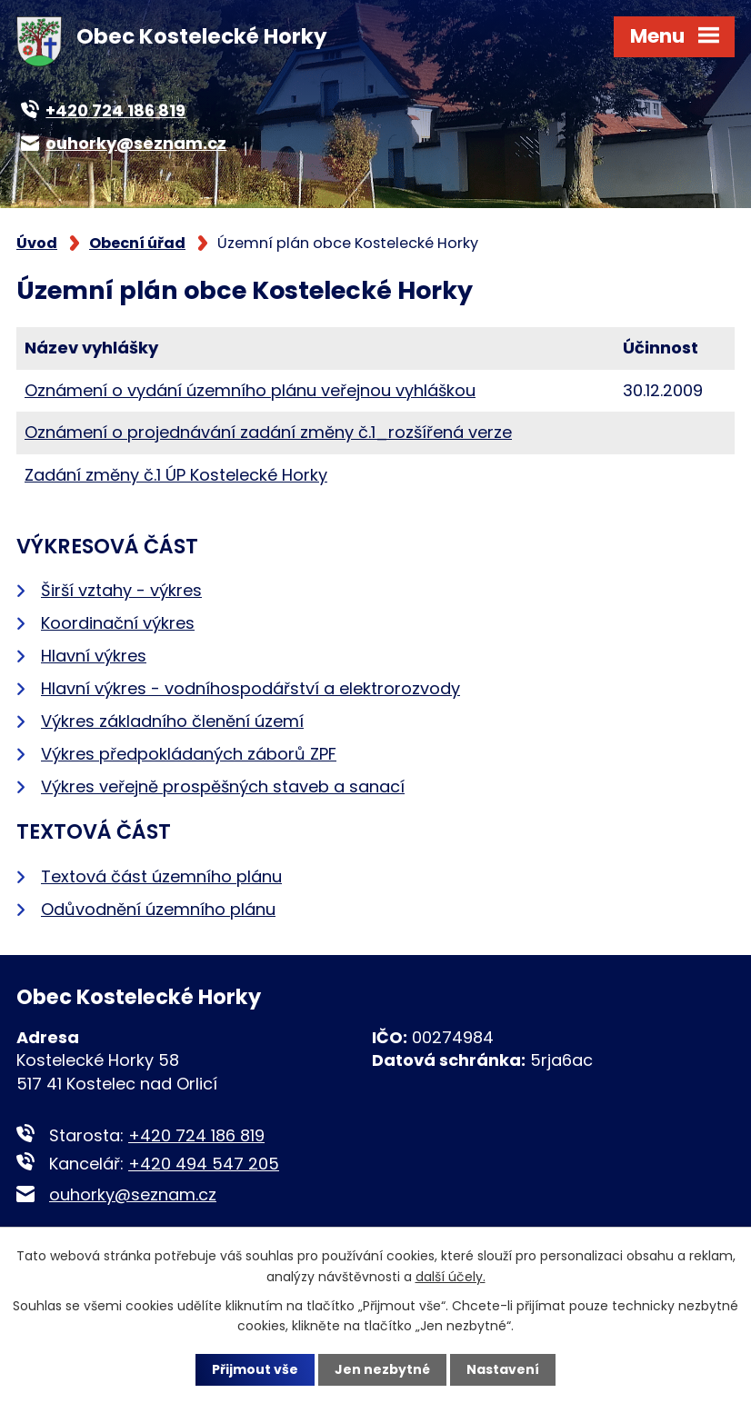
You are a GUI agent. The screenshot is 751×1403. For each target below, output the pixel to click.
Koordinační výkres (118, 623)
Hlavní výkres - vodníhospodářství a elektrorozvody (250, 688)
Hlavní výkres (93, 655)
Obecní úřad (137, 243)
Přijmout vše (255, 1369)
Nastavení (502, 1369)
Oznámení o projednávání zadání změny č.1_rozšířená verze (268, 432)
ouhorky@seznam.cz (132, 1194)
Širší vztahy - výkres (121, 590)
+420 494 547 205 (203, 1163)
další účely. (451, 1276)
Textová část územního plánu (161, 876)
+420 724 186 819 (196, 1135)
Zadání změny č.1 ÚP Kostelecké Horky (176, 474)
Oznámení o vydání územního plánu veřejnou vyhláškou (250, 390)
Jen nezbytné (382, 1369)
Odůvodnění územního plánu (158, 909)
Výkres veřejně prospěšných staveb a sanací (223, 786)
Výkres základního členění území (172, 721)
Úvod (36, 243)
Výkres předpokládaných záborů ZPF (188, 753)
